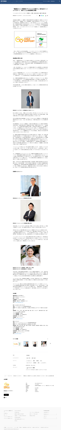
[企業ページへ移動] (7, 386)
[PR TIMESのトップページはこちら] (12, 1)
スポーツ (41, 2)
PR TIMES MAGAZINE (17, 417)
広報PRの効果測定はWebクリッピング (20, 419)
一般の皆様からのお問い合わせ (44, 427)
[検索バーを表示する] (59, 1)
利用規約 (20, 427)
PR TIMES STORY (17, 412)
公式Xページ (45, 416)
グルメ (38, 2)
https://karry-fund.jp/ (18, 333)
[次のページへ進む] (50, 343)
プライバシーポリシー (10, 427)
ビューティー (20, 2)
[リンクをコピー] (47, 15)
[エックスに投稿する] (39, 15)
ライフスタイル (30, 2)
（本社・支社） (32, 365)
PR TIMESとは (6, 413)
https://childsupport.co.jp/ (19, 302)
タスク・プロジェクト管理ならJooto (34, 412)
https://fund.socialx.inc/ (19, 318)
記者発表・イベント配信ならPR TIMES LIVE (20, 415)
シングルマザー (43, 362)
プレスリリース (10, 375)
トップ (5, 375)
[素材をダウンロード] (45, 15)
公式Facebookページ (46, 412)
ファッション (25, 2)
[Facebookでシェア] (41, 15)
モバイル (9, 2)
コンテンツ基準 (16, 427)
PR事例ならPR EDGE (32, 415)
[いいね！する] (37, 15)
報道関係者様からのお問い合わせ (27, 427)
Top (1, 2)
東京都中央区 (28, 365)
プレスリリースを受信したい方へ (8, 416)
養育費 (37, 360)
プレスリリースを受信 (46, 1)
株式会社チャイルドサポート (17, 375)
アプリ (12, 2)
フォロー (6, 394)
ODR (41, 360)
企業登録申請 (53, 1)
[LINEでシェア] (43, 15)
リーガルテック (29, 360)
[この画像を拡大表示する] (17, 344)
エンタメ (15, 2)
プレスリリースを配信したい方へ (8, 418)
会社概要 (5, 427)
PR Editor (16, 420)
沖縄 (38, 362)
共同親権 (34, 362)
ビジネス (34, 2)
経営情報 (28, 355)
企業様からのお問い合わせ (35, 427)
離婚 (34, 360)
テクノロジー (5, 2)
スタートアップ (29, 362)
